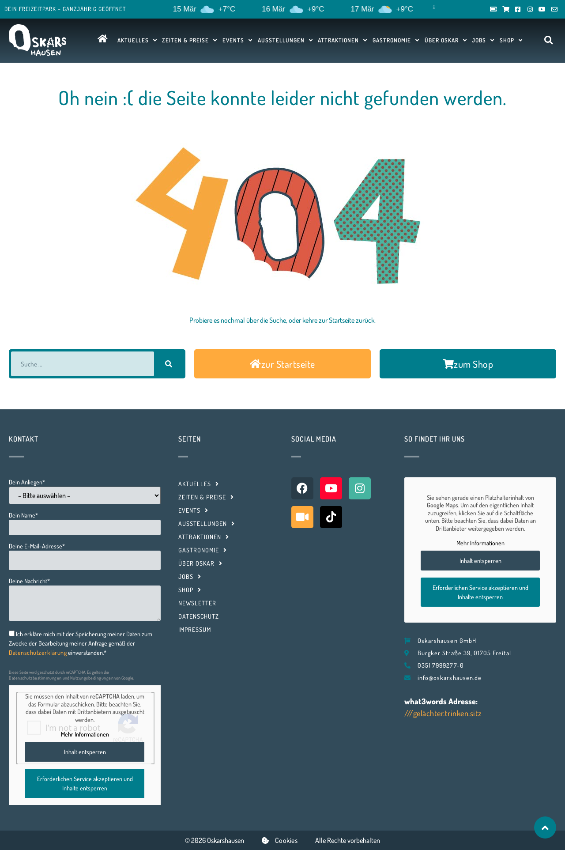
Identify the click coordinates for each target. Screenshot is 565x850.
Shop (511, 40)
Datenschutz (198, 616)
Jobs (483, 40)
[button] (548, 40)
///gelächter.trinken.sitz (443, 713)
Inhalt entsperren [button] (85, 751)
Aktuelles (137, 40)
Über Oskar (446, 40)
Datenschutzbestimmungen (35, 677)
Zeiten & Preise (189, 40)
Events (237, 40)
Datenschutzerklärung (38, 652)
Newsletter (197, 603)
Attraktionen (342, 40)
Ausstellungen (285, 40)
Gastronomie (396, 40)
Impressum (194, 629)
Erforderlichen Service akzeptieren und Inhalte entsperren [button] (85, 782)
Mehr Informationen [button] (85, 734)
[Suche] (168, 363)
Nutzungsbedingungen (92, 677)
